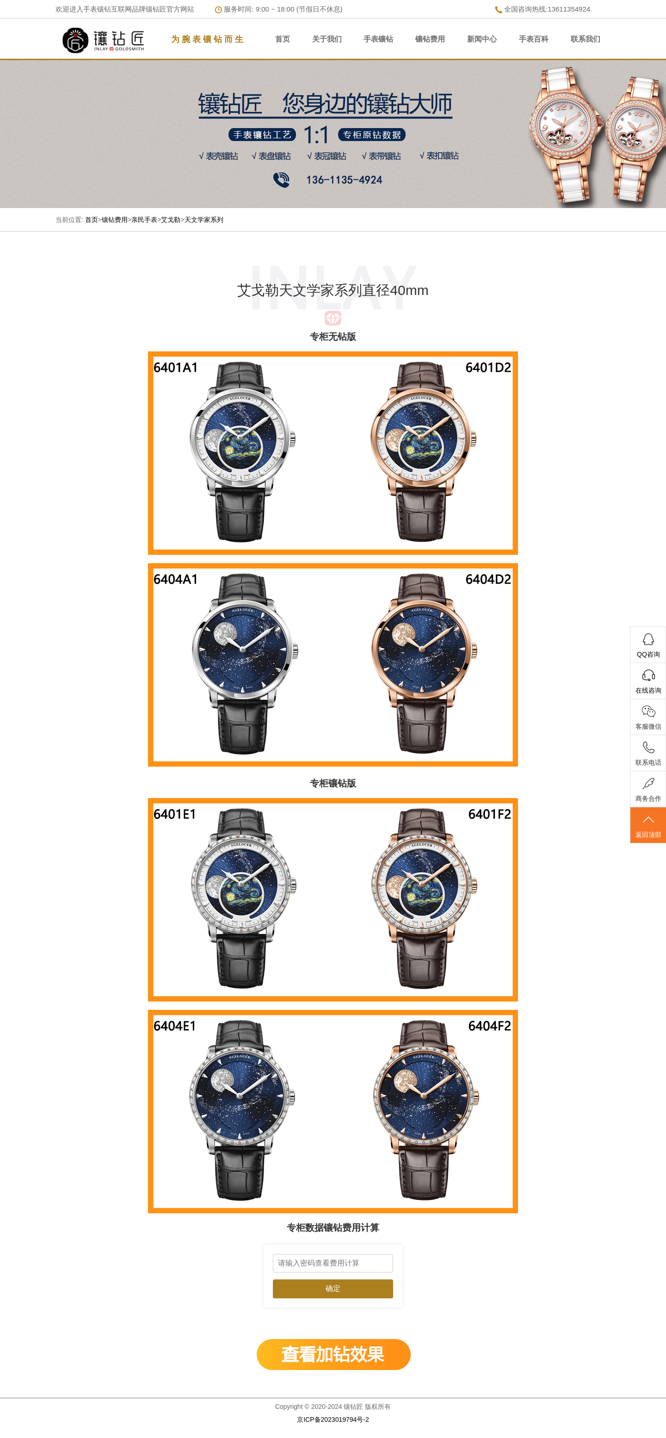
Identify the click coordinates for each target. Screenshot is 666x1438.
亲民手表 (144, 219)
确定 (333, 1288)
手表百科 (534, 39)
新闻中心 (482, 39)
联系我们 (585, 39)
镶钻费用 (430, 39)
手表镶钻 (378, 39)
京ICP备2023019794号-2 (333, 1419)
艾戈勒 (170, 219)
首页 (282, 39)
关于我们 (327, 39)
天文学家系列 (204, 219)
